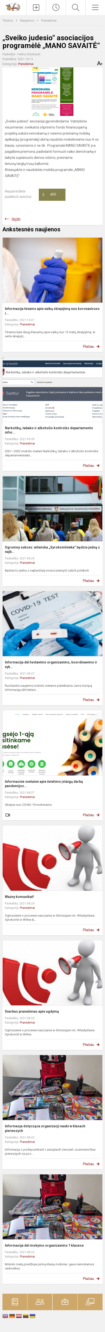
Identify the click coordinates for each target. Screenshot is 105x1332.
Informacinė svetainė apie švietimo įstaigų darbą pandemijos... (44, 784)
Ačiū (49, 194)
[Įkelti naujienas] (36, 7)
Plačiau (88, 346)
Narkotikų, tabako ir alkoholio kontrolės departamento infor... (49, 430)
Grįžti (16, 219)
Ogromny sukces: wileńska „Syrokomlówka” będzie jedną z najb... (52, 549)
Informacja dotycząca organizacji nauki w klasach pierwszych (45, 1128)
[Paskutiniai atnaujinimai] (55, 7)
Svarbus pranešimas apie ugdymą (32, 1011)
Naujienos (27, 20)
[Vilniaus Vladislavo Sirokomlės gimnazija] (13, 6)
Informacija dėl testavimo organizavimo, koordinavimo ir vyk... (51, 664)
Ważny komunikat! (19, 897)
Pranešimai (49, 20)
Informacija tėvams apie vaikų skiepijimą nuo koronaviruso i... (52, 311)
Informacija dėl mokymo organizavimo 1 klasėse (44, 1245)
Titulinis (8, 20)
